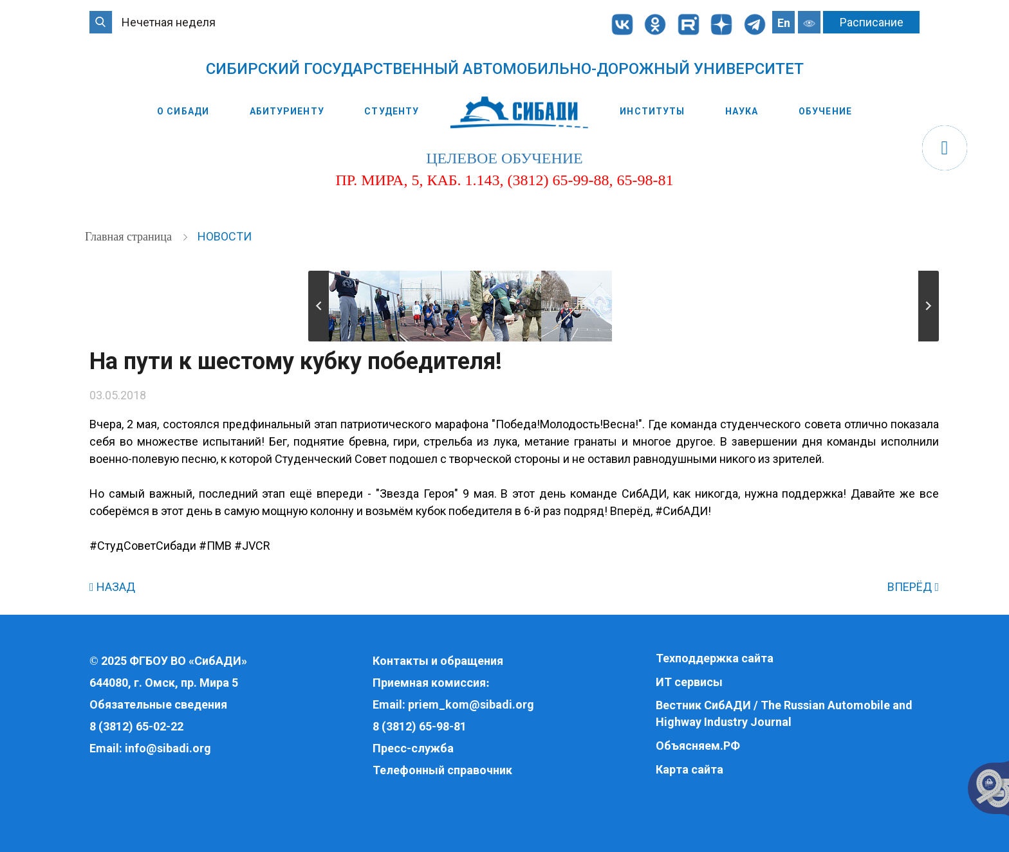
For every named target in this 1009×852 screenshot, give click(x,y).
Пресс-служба (413, 748)
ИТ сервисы (689, 682)
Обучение (825, 111)
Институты (652, 111)
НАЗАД (112, 587)
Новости (225, 236)
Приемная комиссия (429, 682)
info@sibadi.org (168, 748)
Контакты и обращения (438, 660)
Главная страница (129, 236)
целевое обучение (504, 158)
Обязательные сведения (158, 704)
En (783, 23)
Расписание (871, 22)
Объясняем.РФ (698, 745)
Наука (742, 111)
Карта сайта (689, 769)
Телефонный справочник (442, 770)
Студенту (391, 111)
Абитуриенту (287, 111)
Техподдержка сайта (714, 658)
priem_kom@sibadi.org (471, 704)
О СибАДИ (183, 111)
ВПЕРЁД (913, 587)
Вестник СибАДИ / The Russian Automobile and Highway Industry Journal (784, 713)
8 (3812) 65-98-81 (420, 726)
